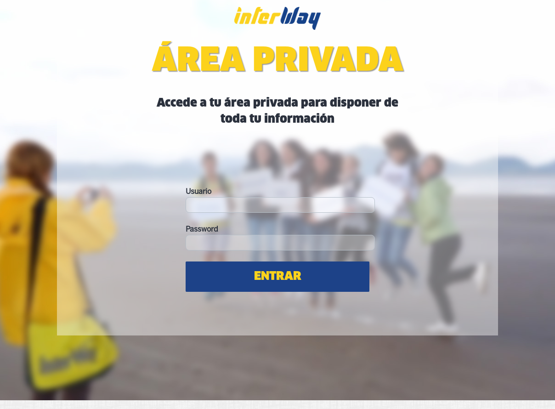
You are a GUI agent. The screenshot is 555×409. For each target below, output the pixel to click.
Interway (277, 24)
